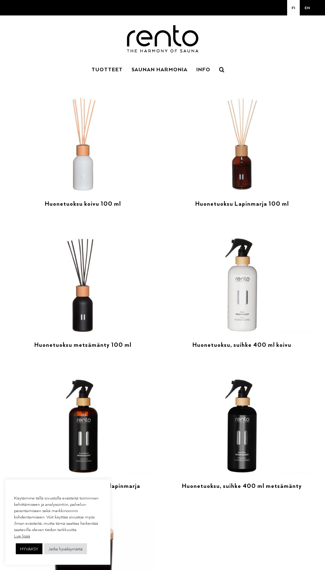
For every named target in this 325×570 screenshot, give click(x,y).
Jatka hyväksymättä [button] (65, 548)
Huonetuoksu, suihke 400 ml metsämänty (242, 486)
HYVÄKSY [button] (29, 548)
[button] (222, 69)
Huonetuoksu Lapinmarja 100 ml (242, 203)
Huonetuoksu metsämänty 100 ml (82, 345)
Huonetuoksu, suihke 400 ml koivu (241, 345)
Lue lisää (22, 535)
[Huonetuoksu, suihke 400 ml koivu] (242, 241)
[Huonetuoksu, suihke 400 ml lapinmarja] (83, 382)
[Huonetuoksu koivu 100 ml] (83, 100)
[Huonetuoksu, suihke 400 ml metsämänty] (242, 382)
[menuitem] (293, 7)
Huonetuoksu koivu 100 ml (83, 203)
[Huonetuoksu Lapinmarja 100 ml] (242, 100)
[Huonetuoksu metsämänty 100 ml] (83, 241)
